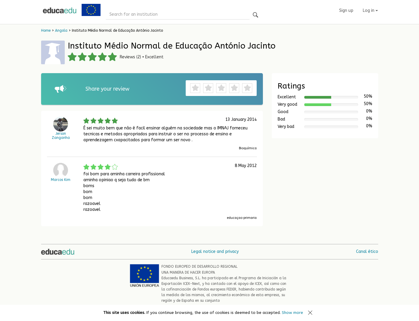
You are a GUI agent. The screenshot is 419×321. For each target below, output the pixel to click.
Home (46, 30)
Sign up (346, 10)
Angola (61, 30)
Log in (370, 10)
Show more (292, 312)
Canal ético (367, 251)
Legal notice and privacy (215, 251)
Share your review (107, 89)
